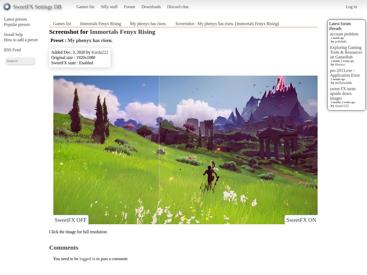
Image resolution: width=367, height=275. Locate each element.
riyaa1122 (342, 106)
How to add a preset (21, 40)
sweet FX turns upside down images (343, 93)
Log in (351, 6)
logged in (87, 258)
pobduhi (340, 41)
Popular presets (17, 24)
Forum (129, 6)
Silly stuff (109, 6)
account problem (344, 34)
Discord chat (177, 6)
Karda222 (99, 52)
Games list (86, 6)
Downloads (151, 6)
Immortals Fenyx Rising (100, 23)
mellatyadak (343, 83)
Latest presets (15, 19)
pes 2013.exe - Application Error (345, 72)
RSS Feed (12, 50)
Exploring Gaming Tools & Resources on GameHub (346, 52)
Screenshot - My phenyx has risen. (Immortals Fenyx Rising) (227, 23)
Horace (340, 64)
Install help (13, 34)
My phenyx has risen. (148, 23)
